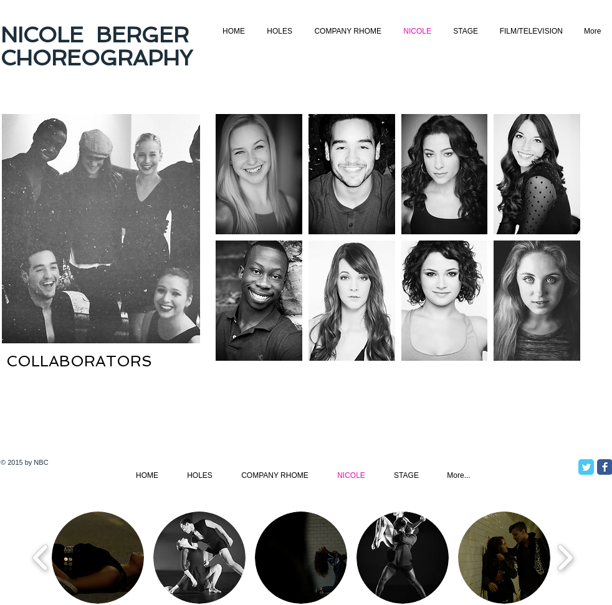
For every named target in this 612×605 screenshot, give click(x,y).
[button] (259, 174)
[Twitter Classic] (586, 467)
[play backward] (41, 557)
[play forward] (565, 557)
